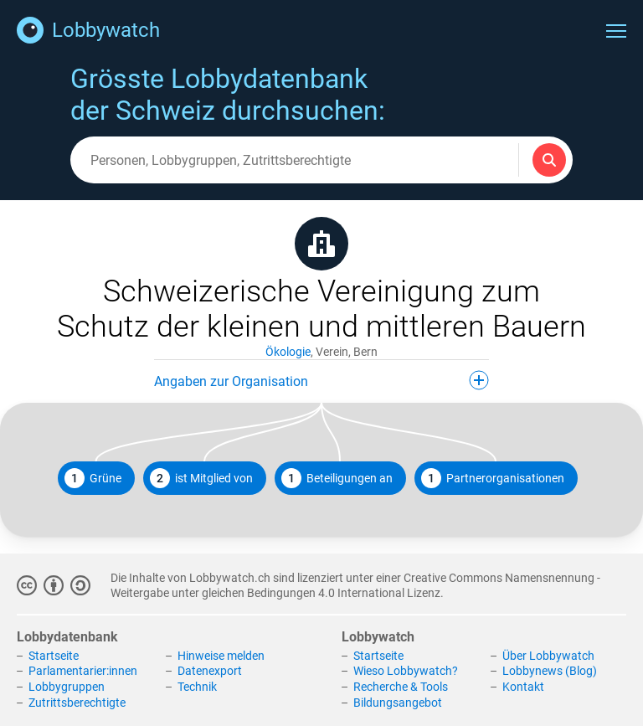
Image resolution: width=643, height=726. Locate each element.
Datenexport (209, 670)
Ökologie (288, 351)
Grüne (92, 478)
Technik (197, 686)
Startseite (53, 655)
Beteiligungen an (337, 478)
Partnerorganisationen (492, 478)
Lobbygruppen (66, 686)
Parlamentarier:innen (82, 670)
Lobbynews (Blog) (549, 670)
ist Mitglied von (201, 478)
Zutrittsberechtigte (77, 702)
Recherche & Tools (400, 686)
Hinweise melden (221, 655)
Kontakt (523, 686)
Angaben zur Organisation (321, 380)
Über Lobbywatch (548, 655)
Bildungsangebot (397, 702)
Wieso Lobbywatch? (405, 670)
